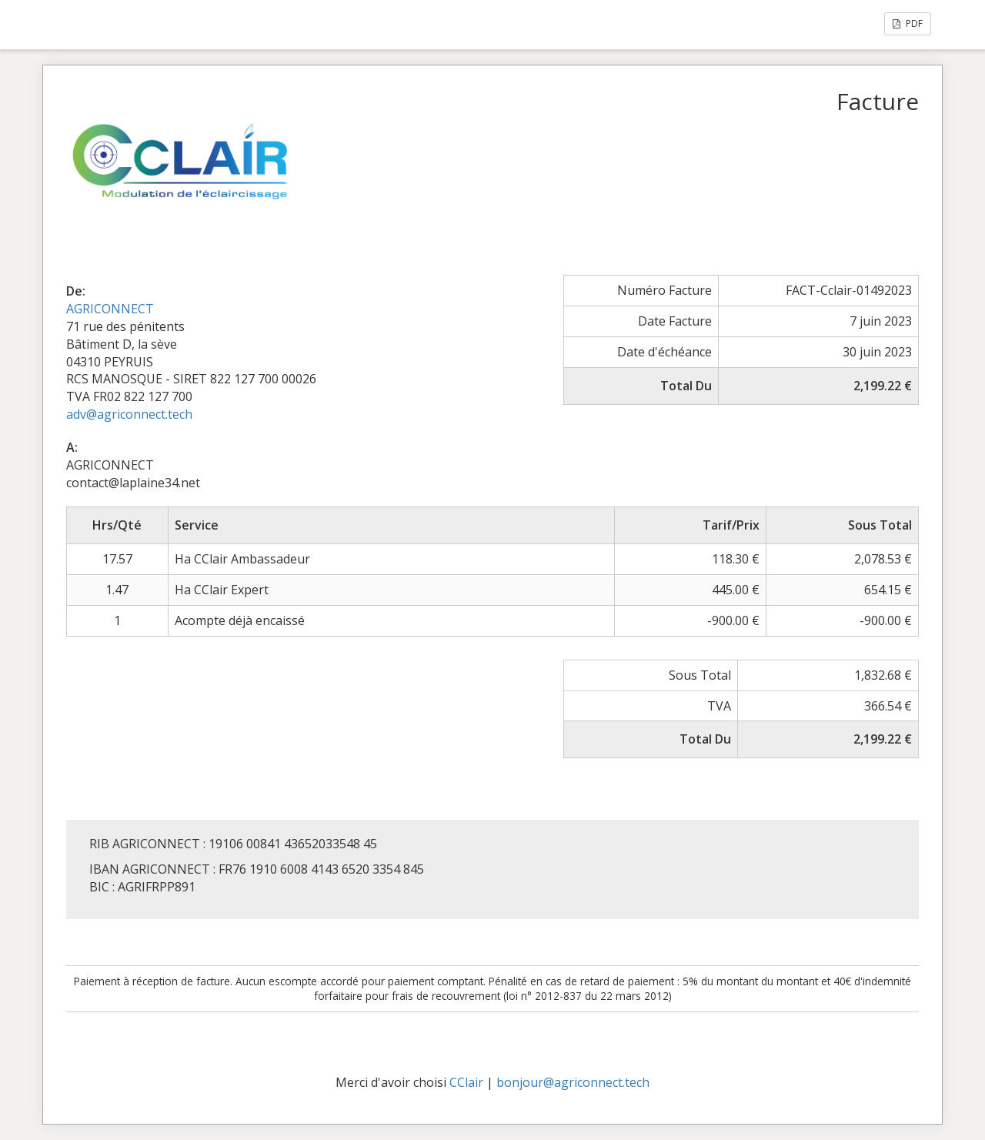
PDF (908, 23)
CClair (466, 1082)
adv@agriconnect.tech (129, 414)
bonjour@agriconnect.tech (572, 1082)
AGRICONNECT (110, 308)
